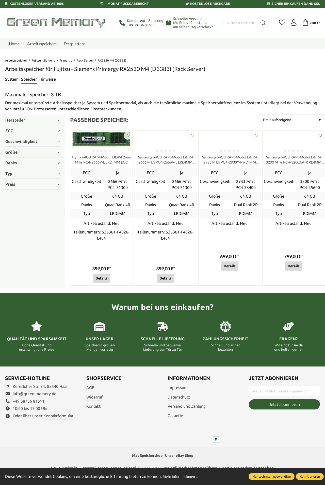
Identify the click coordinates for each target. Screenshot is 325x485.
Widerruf (94, 398)
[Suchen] (259, 23)
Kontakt (93, 407)
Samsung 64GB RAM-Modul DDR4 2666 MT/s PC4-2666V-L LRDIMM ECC (165, 160)
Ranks (32, 162)
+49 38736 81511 (141, 25)
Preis (32, 184)
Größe (32, 152)
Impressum (178, 389)
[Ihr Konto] (292, 23)
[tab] (12, 79)
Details (101, 279)
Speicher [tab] (29, 79)
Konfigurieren (310, 476)
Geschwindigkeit (32, 141)
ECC (32, 130)
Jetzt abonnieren (284, 405)
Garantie (175, 417)
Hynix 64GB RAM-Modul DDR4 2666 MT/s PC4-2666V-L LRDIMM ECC (101, 160)
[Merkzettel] (279, 23)
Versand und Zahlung (187, 407)
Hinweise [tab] (47, 79)
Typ (32, 173)
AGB (90, 389)
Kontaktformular (58, 417)
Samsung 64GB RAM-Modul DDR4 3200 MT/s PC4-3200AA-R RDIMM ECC (293, 160)
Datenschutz (179, 398)
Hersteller (32, 120)
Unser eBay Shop (181, 457)
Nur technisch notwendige (271, 476)
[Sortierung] (292, 119)
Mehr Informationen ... (183, 476)
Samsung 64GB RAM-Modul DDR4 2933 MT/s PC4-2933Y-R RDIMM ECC (229, 160)
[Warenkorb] (310, 23)
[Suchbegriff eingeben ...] (238, 23)
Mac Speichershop (144, 457)
